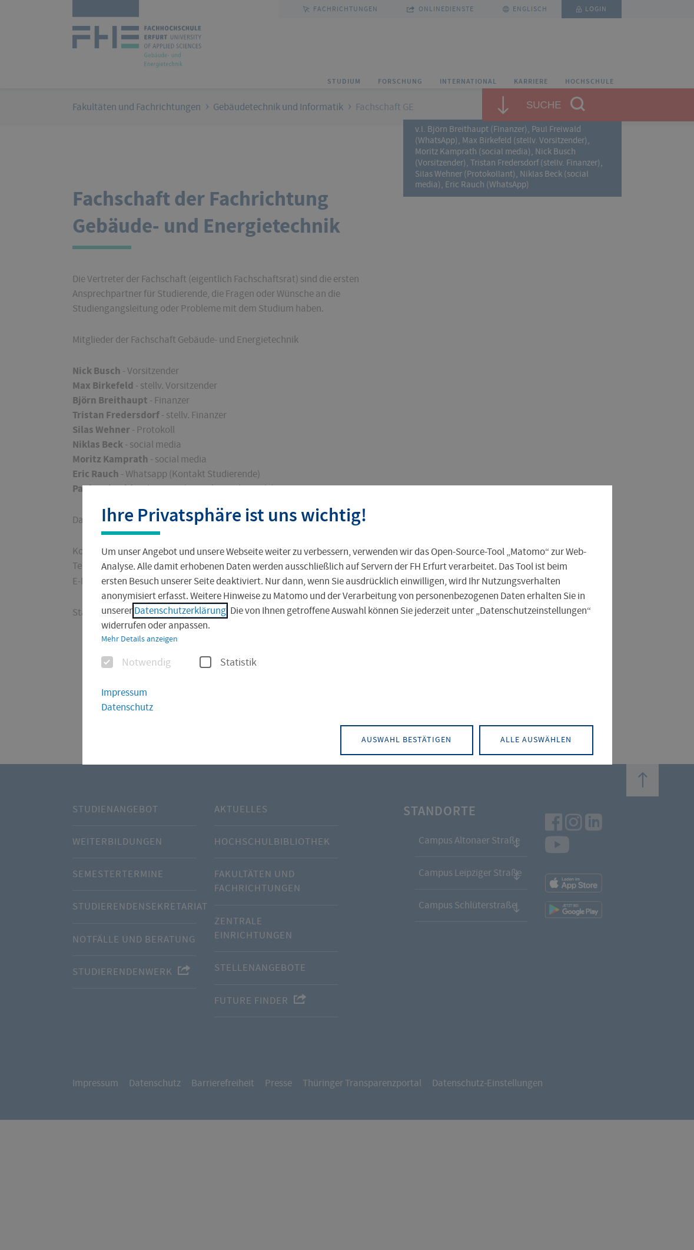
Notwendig (136, 663)
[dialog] (347, 625)
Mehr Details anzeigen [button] (139, 639)
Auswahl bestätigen (397, 739)
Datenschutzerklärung (180, 611)
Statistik (228, 663)
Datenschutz (127, 707)
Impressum (124, 693)
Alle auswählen (533, 739)
